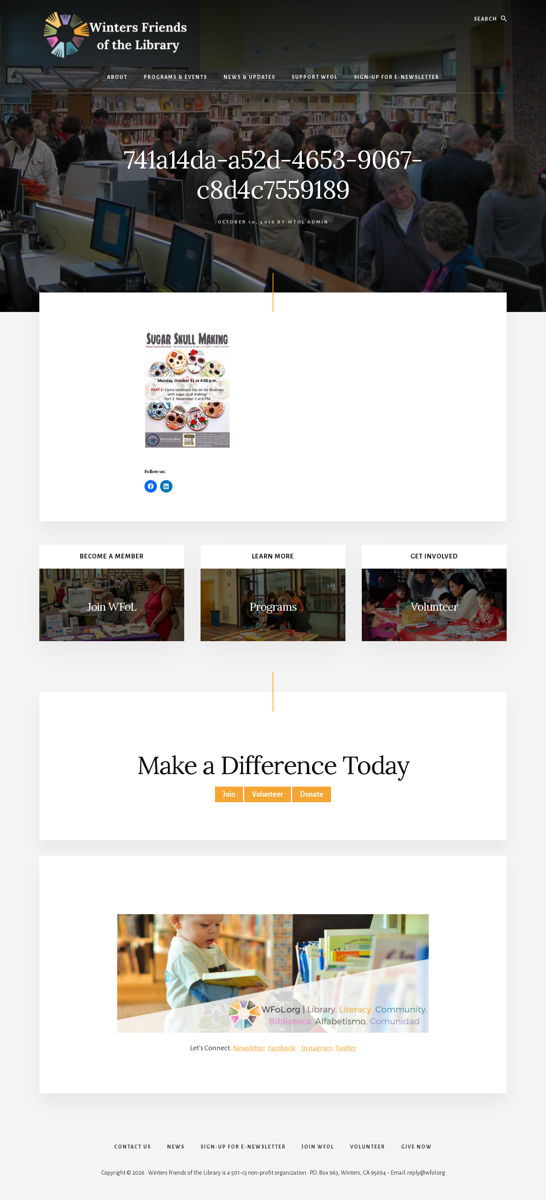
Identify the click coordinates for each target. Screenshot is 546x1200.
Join (229, 794)
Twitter (345, 1048)
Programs (273, 607)
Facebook (282, 1048)
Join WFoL (111, 607)
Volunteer (434, 607)
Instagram (316, 1048)
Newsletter (248, 1048)
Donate (312, 794)
